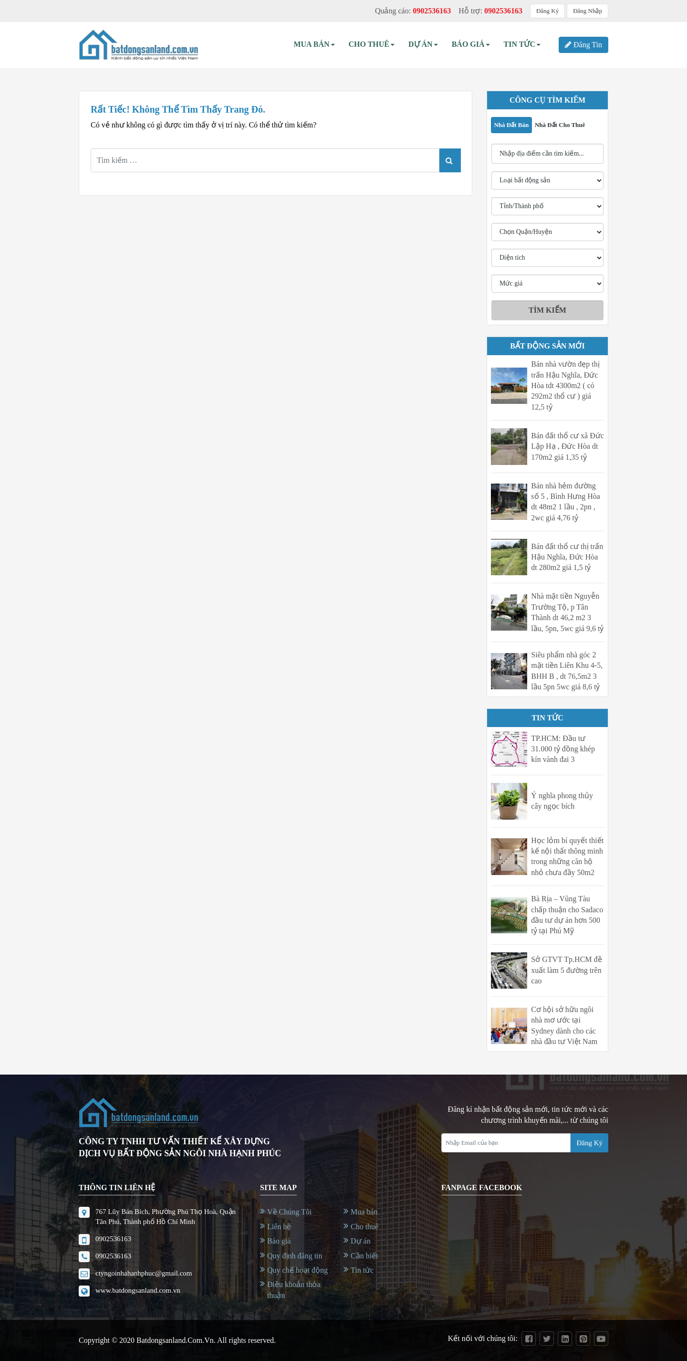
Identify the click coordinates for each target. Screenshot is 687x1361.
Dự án (422, 44)
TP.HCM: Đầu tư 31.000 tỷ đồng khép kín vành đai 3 (563, 749)
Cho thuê (372, 44)
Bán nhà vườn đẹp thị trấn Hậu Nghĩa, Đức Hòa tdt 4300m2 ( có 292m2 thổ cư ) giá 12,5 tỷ (565, 385)
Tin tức (362, 1270)
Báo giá (279, 1241)
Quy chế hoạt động (297, 1270)
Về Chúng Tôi (289, 1212)
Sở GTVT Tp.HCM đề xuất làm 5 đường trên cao (566, 970)
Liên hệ (279, 1227)
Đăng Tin (583, 45)
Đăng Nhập (587, 10)
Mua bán (313, 44)
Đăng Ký (547, 10)
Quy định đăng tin (295, 1256)
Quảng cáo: (413, 11)
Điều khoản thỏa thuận (294, 1289)
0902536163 (113, 1239)
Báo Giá (470, 44)
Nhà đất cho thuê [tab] (560, 124)
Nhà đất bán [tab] (511, 124)
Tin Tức (522, 44)
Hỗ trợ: (490, 11)
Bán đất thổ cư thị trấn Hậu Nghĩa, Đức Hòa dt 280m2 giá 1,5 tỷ (567, 557)
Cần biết (364, 1256)
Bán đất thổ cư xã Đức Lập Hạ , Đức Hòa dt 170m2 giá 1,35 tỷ (567, 446)
